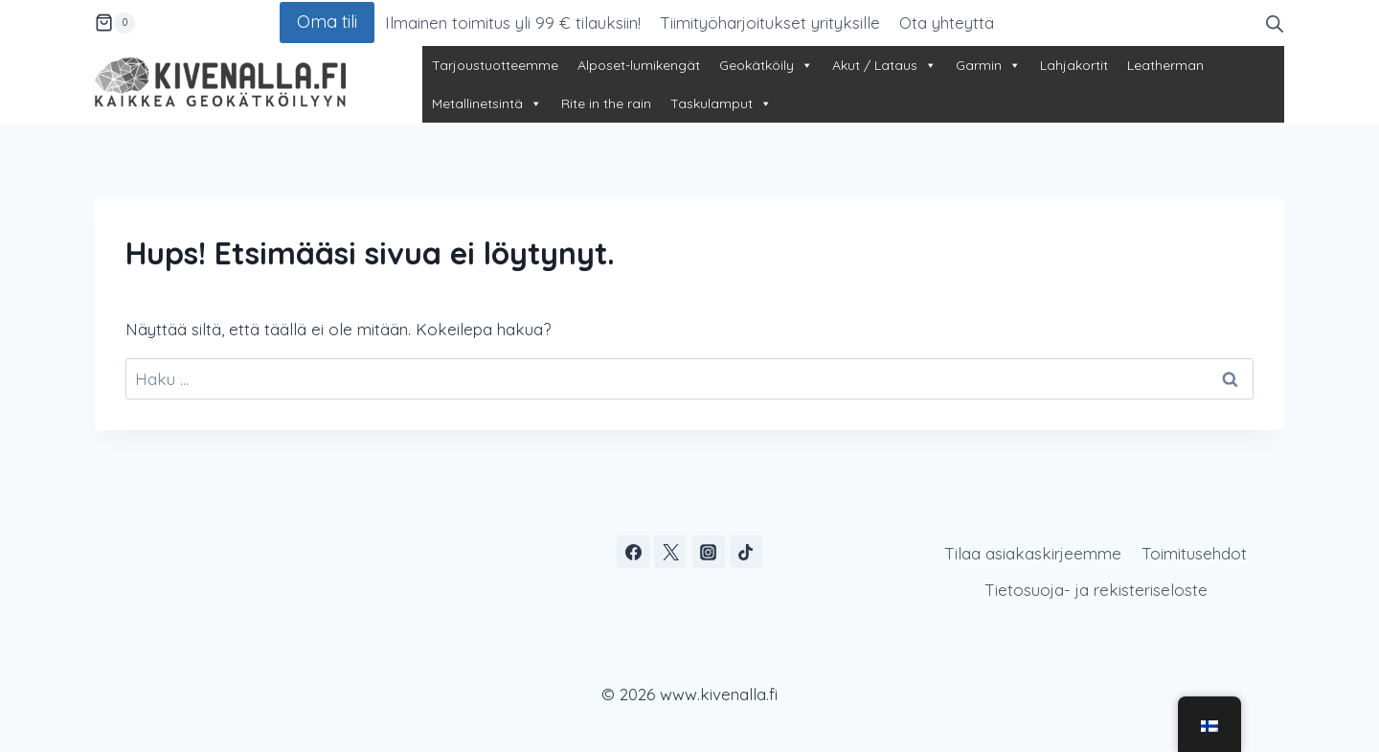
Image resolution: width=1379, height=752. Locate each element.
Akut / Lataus (884, 65)
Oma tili (327, 22)
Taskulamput (721, 103)
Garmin (988, 65)
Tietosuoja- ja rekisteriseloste (1096, 590)
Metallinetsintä (487, 103)
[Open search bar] (1274, 22)
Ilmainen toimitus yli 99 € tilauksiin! (513, 22)
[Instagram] (708, 552)
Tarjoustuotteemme (495, 65)
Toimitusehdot (1194, 553)
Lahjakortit (1074, 65)
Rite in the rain (606, 103)
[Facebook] (633, 552)
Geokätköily (766, 65)
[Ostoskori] (115, 23)
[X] (670, 552)
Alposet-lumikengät (638, 65)
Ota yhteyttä (946, 22)
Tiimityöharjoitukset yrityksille (770, 22)
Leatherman (1165, 65)
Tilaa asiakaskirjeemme (1032, 553)
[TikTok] (746, 552)
